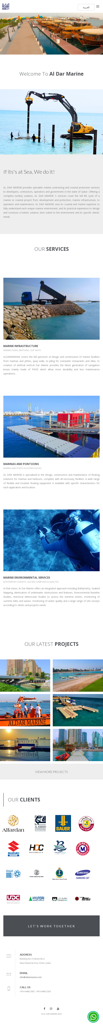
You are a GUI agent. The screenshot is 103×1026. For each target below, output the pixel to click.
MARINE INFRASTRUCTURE (20, 346)
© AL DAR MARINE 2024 (51, 1014)
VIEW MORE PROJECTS (51, 772)
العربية (86, 7)
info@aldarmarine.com (31, 977)
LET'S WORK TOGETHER (51, 926)
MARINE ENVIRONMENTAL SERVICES (26, 577)
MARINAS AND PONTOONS (21, 464)
